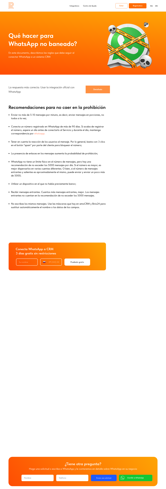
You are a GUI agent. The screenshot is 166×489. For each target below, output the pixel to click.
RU (151, 6)
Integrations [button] (74, 6)
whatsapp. (39, 133)
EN (156, 6)
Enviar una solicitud (103, 478)
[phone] (72, 478)
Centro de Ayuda (89, 6)
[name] (27, 262)
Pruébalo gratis (77, 262)
